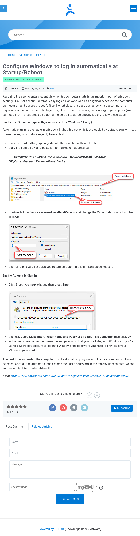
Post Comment (70, 498)
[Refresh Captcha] (101, 488)
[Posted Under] (48, 88)
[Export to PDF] (63, 408)
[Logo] (70, 10)
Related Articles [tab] (42, 426)
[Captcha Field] (38, 487)
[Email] (70, 453)
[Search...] (70, 34)
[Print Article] (73, 408)
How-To (40, 54)
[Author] (6, 88)
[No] (96, 394)
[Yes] (89, 394)
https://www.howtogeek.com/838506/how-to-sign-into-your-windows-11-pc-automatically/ (70, 376)
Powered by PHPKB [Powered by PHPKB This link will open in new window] (51, 529)
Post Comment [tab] (15, 426)
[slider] (17, 406)
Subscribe (122, 408)
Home (11, 54)
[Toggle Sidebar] (3, 8)
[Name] (70, 442)
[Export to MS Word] (52, 408)
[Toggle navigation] (133, 8)
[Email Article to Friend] (84, 408)
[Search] (124, 34)
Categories (25, 54)
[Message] (70, 469)
